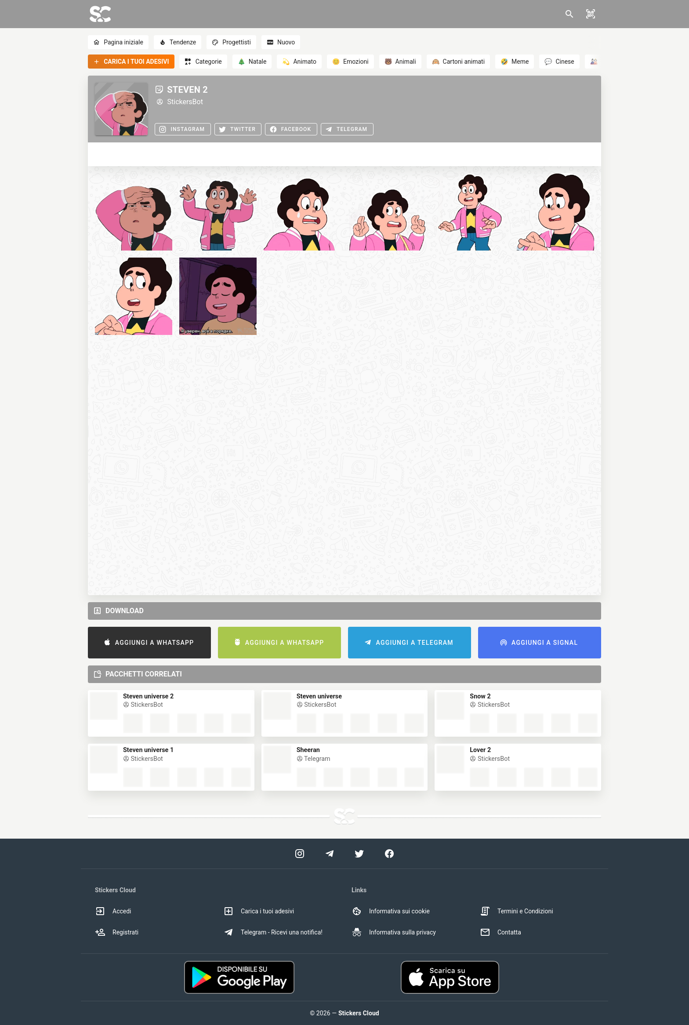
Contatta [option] (500, 932)
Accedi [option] (113, 911)
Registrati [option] (116, 932)
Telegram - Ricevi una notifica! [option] (273, 932)
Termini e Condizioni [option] (516, 911)
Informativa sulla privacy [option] (394, 932)
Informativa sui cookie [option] (391, 911)
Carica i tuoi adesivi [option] (258, 911)
